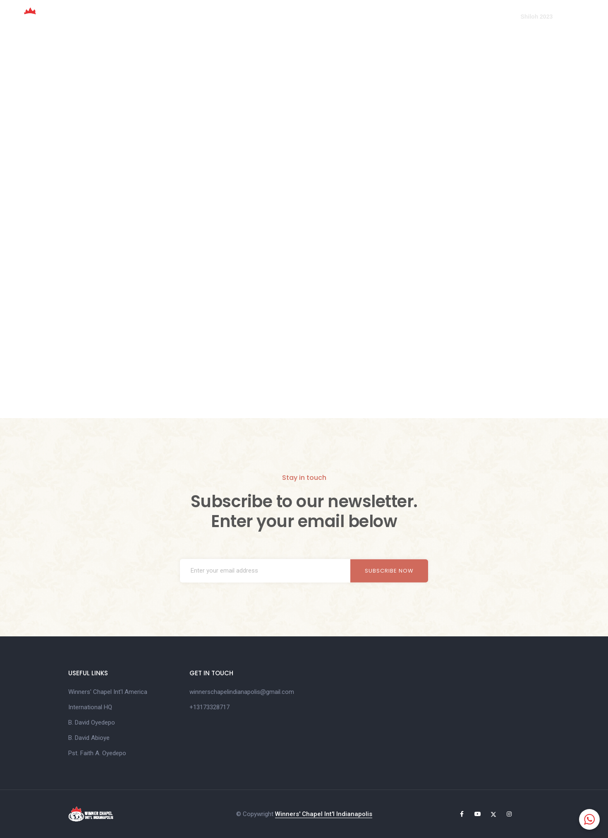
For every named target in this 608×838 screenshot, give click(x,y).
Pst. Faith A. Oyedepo (97, 753)
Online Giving (381, 16)
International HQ (90, 707)
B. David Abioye (89, 738)
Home (253, 16)
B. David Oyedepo (91, 722)
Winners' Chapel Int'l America (107, 692)
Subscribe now (389, 571)
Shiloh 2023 (536, 16)
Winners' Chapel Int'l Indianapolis (323, 814)
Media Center (436, 16)
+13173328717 (209, 707)
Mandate (333, 16)
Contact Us (488, 16)
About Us (290, 16)
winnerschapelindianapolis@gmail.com (241, 692)
